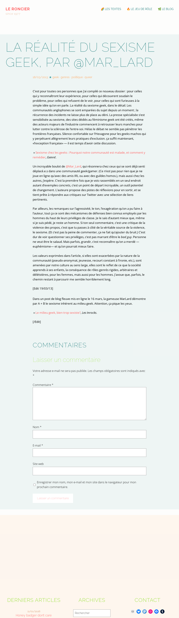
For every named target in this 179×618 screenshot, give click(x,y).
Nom (37, 427)
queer (88, 77)
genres (65, 77)
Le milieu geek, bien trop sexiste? (58, 313)
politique (77, 77)
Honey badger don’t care (34, 615)
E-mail (38, 445)
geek (55, 77)
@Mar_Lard (73, 166)
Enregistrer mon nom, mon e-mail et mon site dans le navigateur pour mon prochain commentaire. (86, 484)
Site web (38, 464)
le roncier (18, 9)
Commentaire (43, 385)
